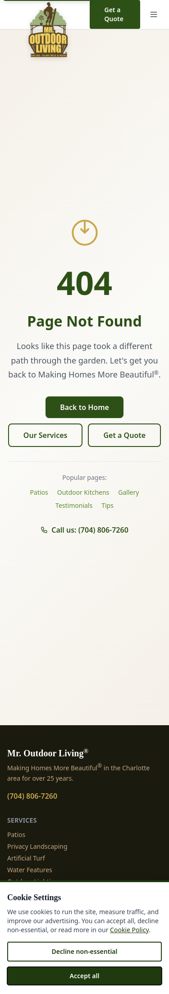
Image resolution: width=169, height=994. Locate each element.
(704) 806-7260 (32, 796)
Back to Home (84, 407)
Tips (107, 505)
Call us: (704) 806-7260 (84, 530)
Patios (39, 492)
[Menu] (154, 14)
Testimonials (73, 505)
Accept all (85, 975)
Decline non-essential (84, 951)
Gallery (128, 492)
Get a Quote (113, 14)
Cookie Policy (129, 929)
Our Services (45, 435)
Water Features (29, 869)
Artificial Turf (26, 858)
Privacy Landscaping (37, 846)
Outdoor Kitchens (83, 492)
